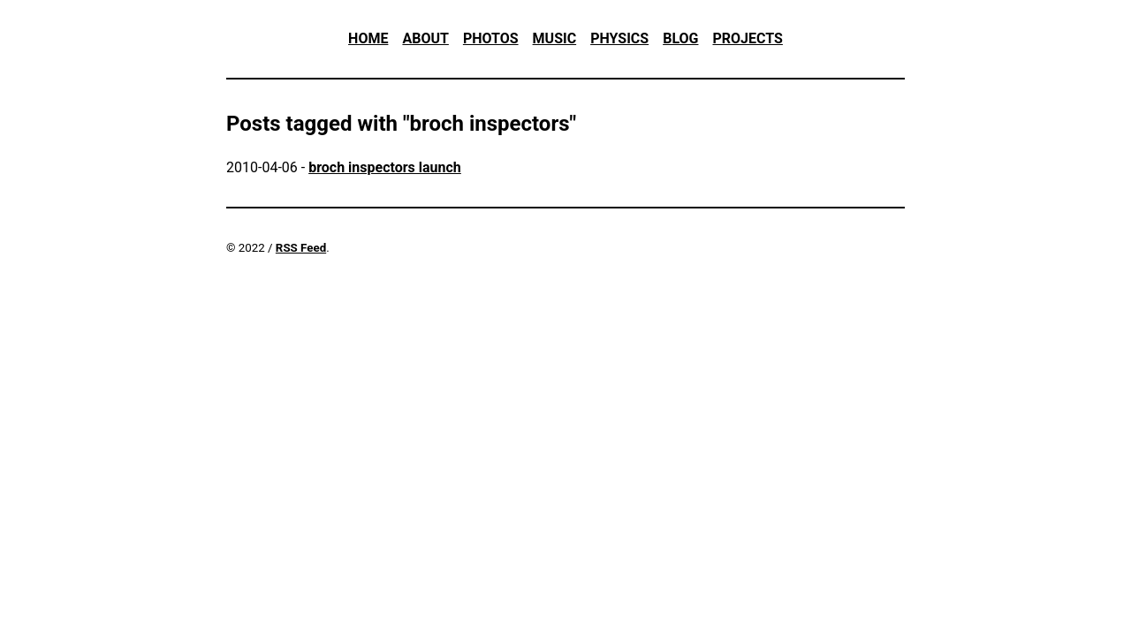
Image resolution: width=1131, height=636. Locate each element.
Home (368, 38)
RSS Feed (301, 247)
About (425, 38)
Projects (747, 38)
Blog (680, 38)
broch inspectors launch (384, 167)
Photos (491, 38)
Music (555, 38)
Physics (619, 38)
